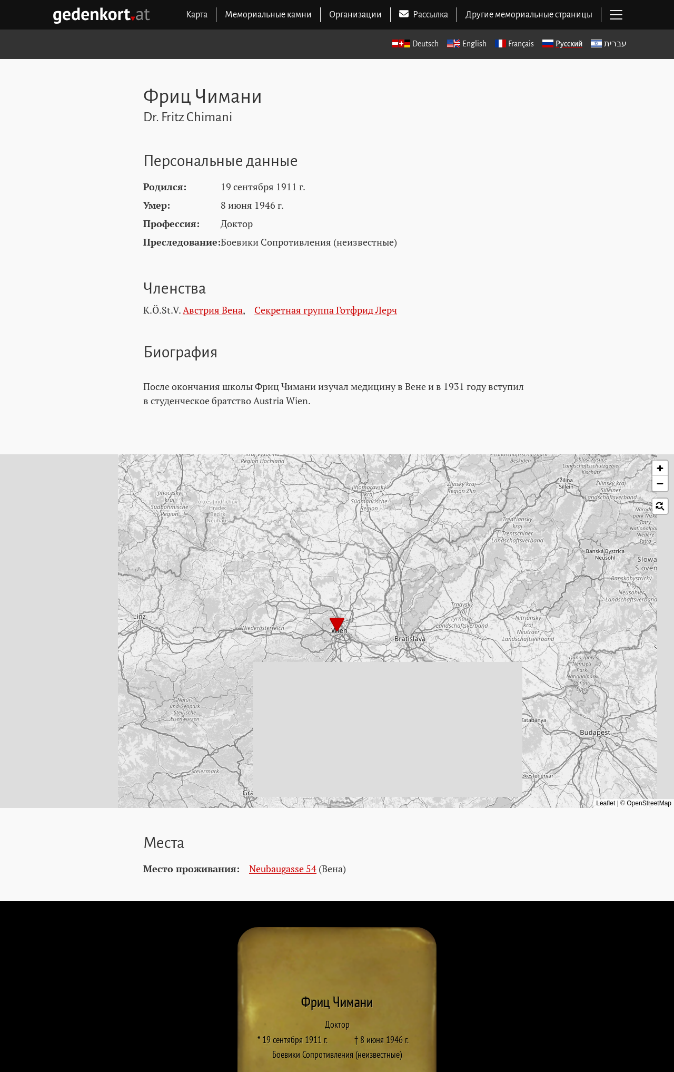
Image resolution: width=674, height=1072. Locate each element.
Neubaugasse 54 (282, 868)
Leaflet (605, 803)
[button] (337, 625)
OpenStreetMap (649, 803)
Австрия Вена (213, 310)
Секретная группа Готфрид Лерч (325, 310)
